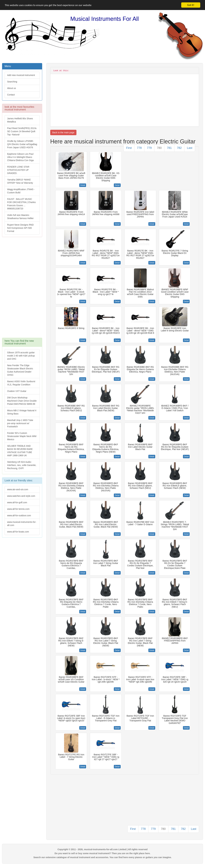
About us (11, 88)
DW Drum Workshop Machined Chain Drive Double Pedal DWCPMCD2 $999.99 (22, 400)
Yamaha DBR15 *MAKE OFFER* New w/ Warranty (20, 181)
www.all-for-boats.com (18, 531)
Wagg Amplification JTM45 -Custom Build (21, 191)
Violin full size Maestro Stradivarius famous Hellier (20, 217)
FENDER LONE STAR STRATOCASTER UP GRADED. (18, 170)
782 (179, 147)
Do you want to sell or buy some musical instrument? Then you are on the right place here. (102, 853)
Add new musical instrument (21, 75)
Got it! (190, 5)
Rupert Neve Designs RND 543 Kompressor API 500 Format (20, 228)
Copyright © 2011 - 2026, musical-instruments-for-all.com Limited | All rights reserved (103, 849)
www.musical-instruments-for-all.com (21, 523)
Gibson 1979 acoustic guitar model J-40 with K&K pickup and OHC (21, 355)
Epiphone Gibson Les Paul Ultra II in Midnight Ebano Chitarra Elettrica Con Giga (20, 157)
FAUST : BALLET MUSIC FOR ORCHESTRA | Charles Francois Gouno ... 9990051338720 (21, 204)
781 (169, 147)
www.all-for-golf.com (17, 502)
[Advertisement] (22, 289)
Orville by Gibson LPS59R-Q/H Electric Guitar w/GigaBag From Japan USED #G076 (22, 144)
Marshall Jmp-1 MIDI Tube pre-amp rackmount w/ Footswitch (20, 423)
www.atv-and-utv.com (17, 489)
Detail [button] (82, 185)
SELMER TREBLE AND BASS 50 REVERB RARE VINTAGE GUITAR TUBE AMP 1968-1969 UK (20, 451)
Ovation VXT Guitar (16, 391)
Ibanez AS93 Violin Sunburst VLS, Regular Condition (21, 383)
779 (149, 147)
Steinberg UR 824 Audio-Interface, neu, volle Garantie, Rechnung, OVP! (21, 465)
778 (139, 147)
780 (159, 147)
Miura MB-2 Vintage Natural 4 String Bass (21, 412)
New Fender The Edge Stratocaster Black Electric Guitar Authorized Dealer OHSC (20, 370)
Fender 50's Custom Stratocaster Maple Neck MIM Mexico (21, 436)
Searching (12, 81)
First (129, 147)
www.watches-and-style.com (21, 496)
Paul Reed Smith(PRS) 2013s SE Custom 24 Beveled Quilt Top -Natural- (21, 131)
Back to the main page (63, 132)
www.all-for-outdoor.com (19, 515)
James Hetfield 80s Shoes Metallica (20, 120)
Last (189, 147)
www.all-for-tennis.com (18, 509)
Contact (11, 94)
